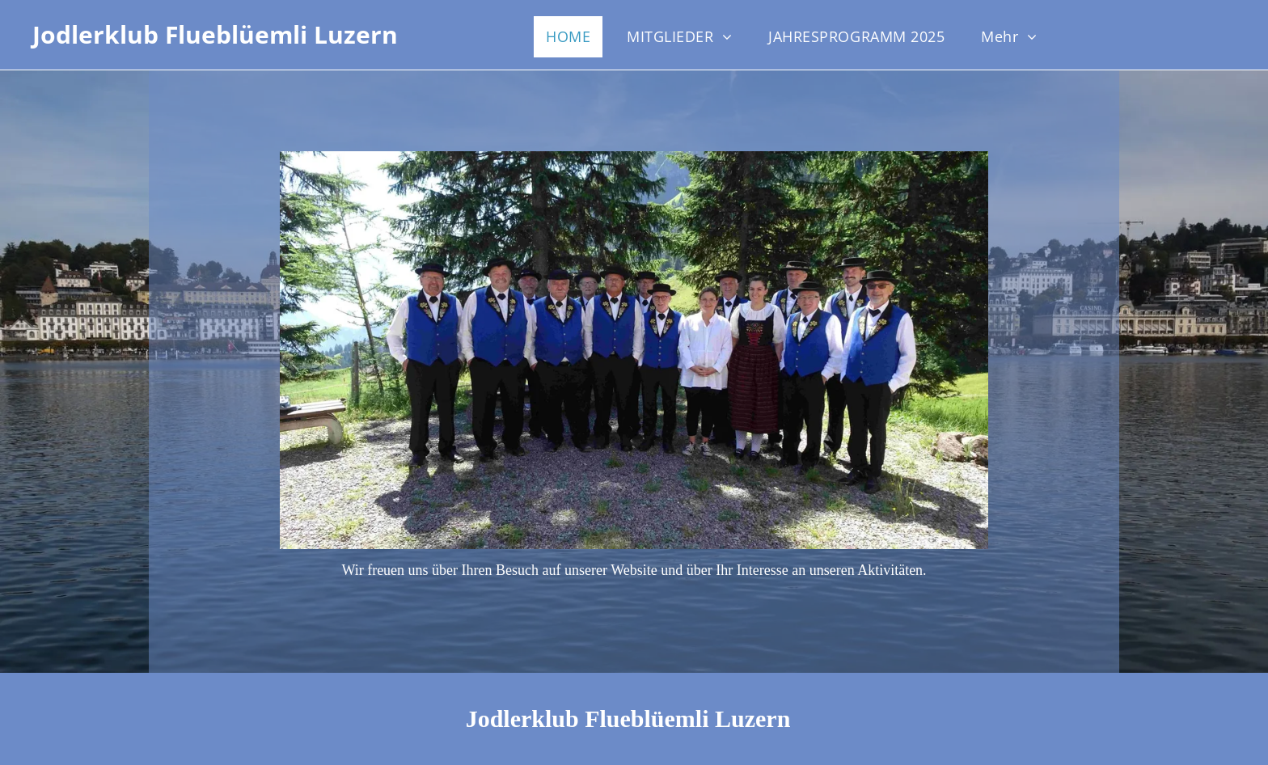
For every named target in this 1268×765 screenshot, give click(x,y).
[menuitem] (574, 34)
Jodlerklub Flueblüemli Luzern (215, 34)
